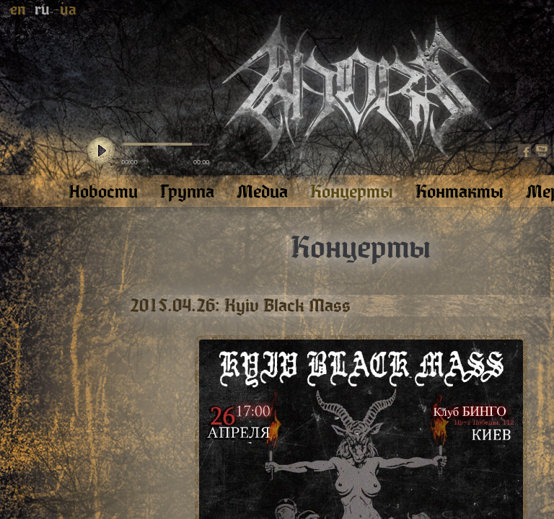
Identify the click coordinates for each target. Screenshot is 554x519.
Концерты (361, 248)
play (101, 151)
